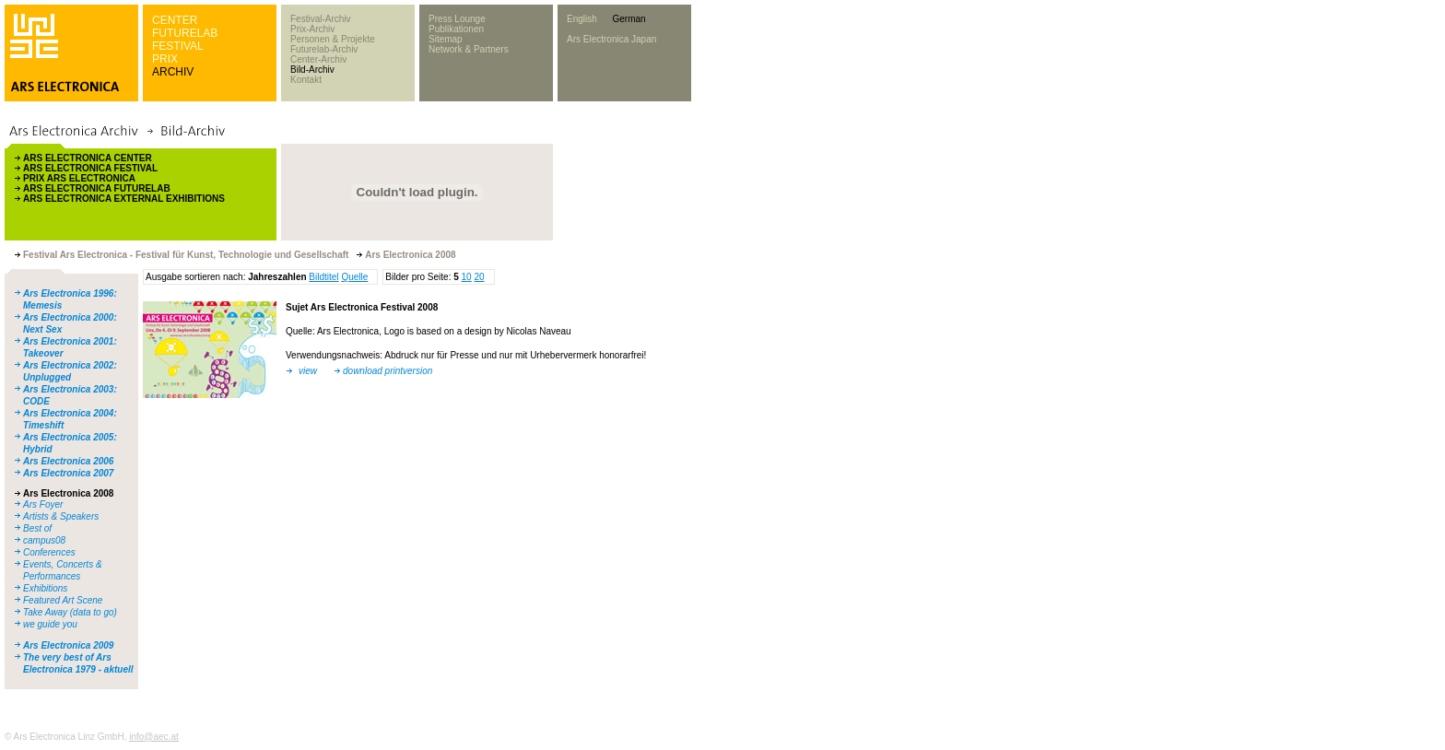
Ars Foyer (43, 504)
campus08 (44, 540)
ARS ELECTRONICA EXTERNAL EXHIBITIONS (124, 198)
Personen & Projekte (332, 39)
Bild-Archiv (312, 69)
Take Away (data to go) (70, 612)
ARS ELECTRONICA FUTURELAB (96, 188)
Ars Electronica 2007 (68, 473)
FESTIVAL (178, 46)
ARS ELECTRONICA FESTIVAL (90, 168)
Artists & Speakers (61, 516)
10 (467, 277)
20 (479, 277)
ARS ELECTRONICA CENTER (87, 158)
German (628, 19)
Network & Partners (469, 49)
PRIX (165, 59)
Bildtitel (323, 277)
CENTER (174, 20)
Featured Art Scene (62, 600)
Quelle (354, 277)
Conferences (49, 552)
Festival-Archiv (320, 19)
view (308, 371)
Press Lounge (457, 19)
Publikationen (456, 29)
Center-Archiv (318, 59)
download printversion (387, 371)
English (582, 19)
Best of (37, 528)
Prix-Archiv (312, 29)
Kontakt (306, 80)
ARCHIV (173, 71)
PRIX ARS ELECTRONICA (79, 178)
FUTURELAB (184, 33)
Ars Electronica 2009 (68, 645)
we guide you (50, 624)
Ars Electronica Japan (611, 39)
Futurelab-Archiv (324, 49)
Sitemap (446, 39)
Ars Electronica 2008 (68, 493)
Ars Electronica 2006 (68, 461)
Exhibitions (45, 588)
